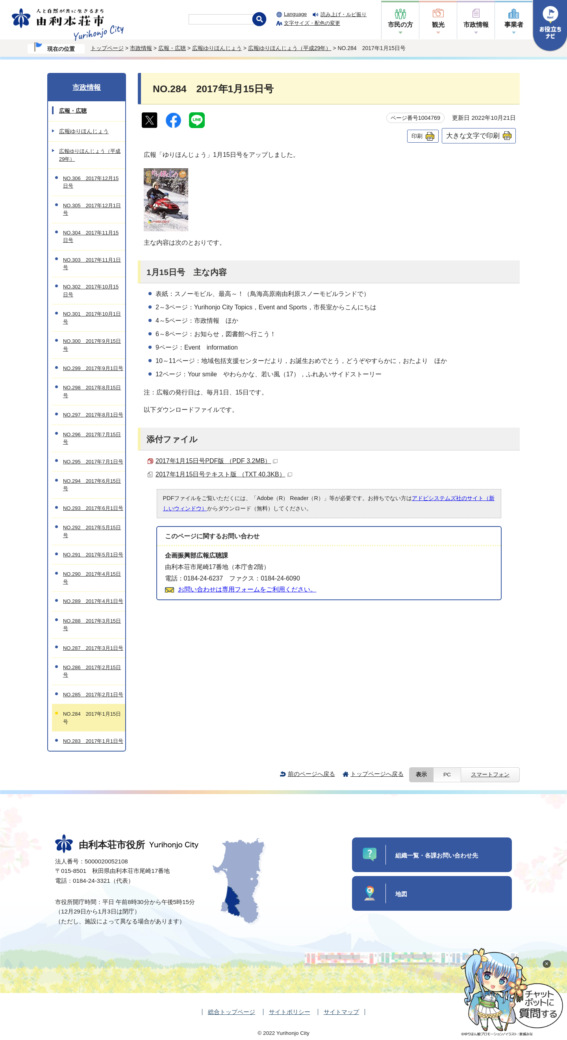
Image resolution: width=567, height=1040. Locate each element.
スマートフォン (490, 775)
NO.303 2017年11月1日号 (92, 263)
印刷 (416, 136)
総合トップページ (231, 1011)
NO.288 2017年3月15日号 (92, 624)
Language (295, 14)
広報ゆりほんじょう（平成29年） (290, 48)
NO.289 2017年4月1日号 (93, 601)
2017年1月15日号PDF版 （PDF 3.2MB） (217, 461)
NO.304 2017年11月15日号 (91, 236)
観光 (438, 24)
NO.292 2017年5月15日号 (92, 531)
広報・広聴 (172, 48)
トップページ (107, 48)
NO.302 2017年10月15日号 (91, 290)
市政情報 (476, 24)
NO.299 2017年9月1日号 (93, 368)
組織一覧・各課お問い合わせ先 (436, 855)
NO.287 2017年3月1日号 (93, 648)
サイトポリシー (289, 1011)
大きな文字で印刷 (473, 136)
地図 (401, 894)
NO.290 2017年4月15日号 (92, 577)
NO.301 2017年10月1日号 (92, 317)
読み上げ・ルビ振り (344, 14)
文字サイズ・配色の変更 (312, 23)
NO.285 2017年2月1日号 (93, 695)
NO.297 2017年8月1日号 (93, 415)
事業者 (513, 24)
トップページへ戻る (377, 773)
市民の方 (400, 24)
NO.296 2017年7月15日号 (92, 438)
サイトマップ (341, 1011)
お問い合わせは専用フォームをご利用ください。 (247, 589)
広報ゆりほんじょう (217, 48)
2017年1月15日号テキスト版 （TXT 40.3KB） (224, 474)
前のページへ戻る (311, 773)
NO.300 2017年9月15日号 (92, 345)
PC (447, 775)
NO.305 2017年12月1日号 (92, 209)
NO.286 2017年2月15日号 (92, 671)
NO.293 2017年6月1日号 (93, 508)
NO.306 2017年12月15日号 (91, 182)
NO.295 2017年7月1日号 (93, 462)
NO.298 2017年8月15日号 (92, 391)
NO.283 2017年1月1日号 (93, 741)
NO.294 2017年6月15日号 (92, 484)
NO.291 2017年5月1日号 (93, 555)
